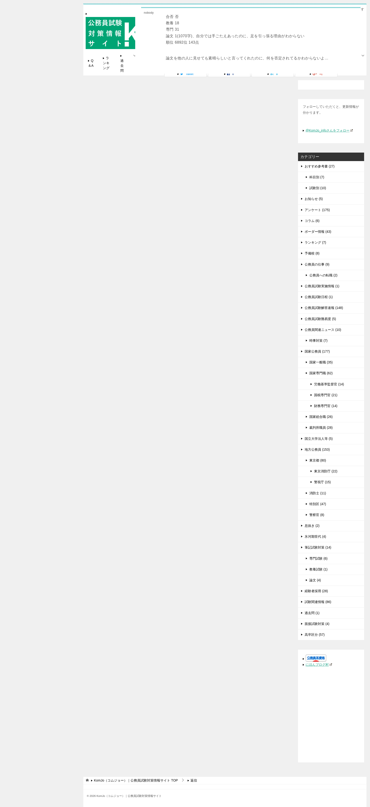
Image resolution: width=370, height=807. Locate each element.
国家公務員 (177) (317, 351)
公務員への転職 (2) (323, 275)
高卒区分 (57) (315, 634)
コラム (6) (312, 221)
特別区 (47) (317, 504)
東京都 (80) (317, 460)
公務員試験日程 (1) (319, 297)
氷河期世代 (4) (315, 536)
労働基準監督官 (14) (329, 384)
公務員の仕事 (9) (317, 264)
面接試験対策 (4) (317, 624)
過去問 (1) (312, 613)
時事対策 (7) (318, 340)
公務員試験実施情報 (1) (322, 286)
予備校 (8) (312, 253)
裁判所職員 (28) (321, 427)
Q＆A (90, 63)
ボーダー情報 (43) (318, 231)
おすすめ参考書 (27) (320, 166)
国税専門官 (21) (325, 395)
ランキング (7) (315, 242)
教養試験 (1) (318, 569)
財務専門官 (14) (325, 406)
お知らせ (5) (314, 199)
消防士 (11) (317, 493)
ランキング (106, 63)
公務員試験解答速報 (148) (324, 308)
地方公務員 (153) (317, 449)
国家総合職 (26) (321, 417)
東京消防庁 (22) (325, 471)
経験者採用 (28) (316, 591)
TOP (136, 780)
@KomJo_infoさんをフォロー (329, 130)
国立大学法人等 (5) (319, 439)
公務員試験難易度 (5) (320, 319)
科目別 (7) (316, 177)
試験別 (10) (317, 188)
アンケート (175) (317, 210)
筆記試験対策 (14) (318, 547)
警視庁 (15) (322, 482)
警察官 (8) (316, 515)
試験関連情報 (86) (318, 602)
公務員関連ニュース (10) (323, 330)
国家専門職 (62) (321, 373)
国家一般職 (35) (321, 362)
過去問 (122, 65)
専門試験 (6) (318, 558)
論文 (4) (315, 580)
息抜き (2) (312, 526)
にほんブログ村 (319, 664)
